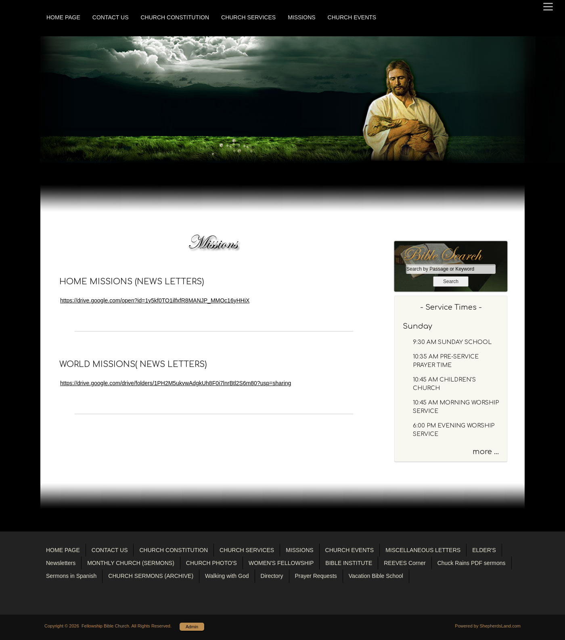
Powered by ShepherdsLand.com (488, 625)
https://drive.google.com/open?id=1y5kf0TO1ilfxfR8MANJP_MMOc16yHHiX (154, 300)
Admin (192, 626)
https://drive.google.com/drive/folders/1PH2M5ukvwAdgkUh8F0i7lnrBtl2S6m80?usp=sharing (175, 383)
